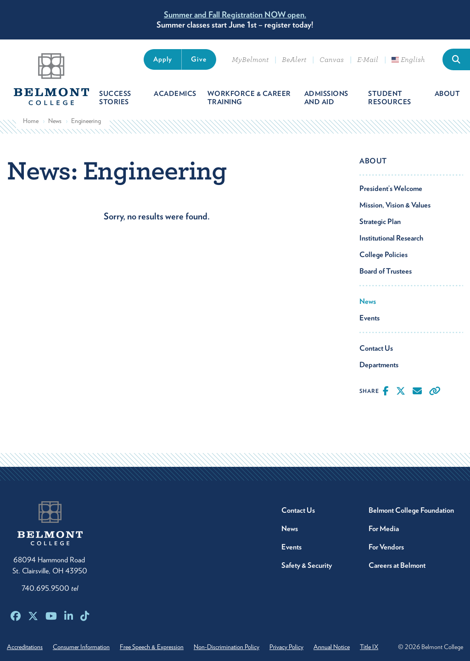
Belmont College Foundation (411, 510)
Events (369, 318)
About (373, 161)
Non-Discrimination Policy (226, 646)
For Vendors (386, 547)
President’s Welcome (390, 188)
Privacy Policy (286, 646)
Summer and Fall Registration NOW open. (235, 14)
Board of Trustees (385, 271)
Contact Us (376, 348)
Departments (378, 364)
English (408, 59)
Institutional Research (391, 238)
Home (31, 120)
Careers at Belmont (397, 565)
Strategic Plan (380, 221)
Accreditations (25, 646)
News (55, 120)
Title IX (369, 646)
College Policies (383, 254)
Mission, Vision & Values (395, 205)
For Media (384, 528)
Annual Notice (331, 646)
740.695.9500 (50, 588)
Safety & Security (306, 565)
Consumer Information (81, 646)
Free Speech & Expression (152, 646)
